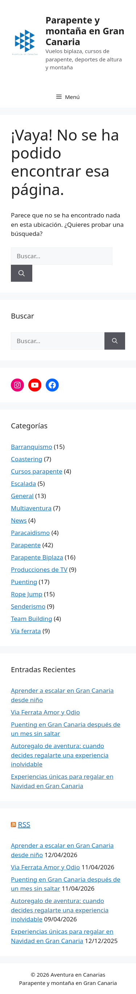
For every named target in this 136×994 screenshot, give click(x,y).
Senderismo (28, 606)
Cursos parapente (36, 471)
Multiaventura (31, 508)
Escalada (23, 483)
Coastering (26, 459)
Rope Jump (26, 594)
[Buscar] (21, 273)
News (19, 520)
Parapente (26, 545)
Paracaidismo (30, 532)
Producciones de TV (39, 569)
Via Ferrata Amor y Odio (45, 712)
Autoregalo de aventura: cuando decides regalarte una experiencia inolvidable (59, 755)
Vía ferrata (26, 631)
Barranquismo (31, 446)
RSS (24, 824)
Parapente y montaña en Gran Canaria (84, 31)
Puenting (24, 582)
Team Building (31, 618)
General (22, 496)
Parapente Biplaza (37, 557)
